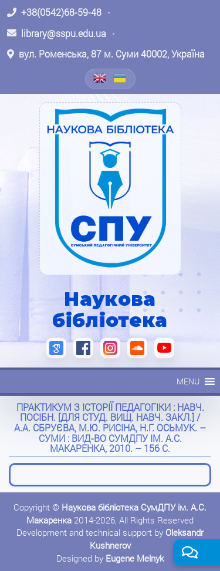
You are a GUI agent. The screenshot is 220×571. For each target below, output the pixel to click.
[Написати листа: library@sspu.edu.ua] (56, 33)
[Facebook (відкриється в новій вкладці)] (83, 348)
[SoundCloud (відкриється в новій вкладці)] (137, 348)
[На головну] (110, 188)
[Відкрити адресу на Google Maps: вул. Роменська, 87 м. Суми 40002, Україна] (106, 54)
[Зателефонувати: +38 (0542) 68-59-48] (54, 12)
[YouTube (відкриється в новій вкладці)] (164, 348)
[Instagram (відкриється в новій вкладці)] (110, 348)
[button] (188, 381)
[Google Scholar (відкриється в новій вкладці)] (56, 348)
